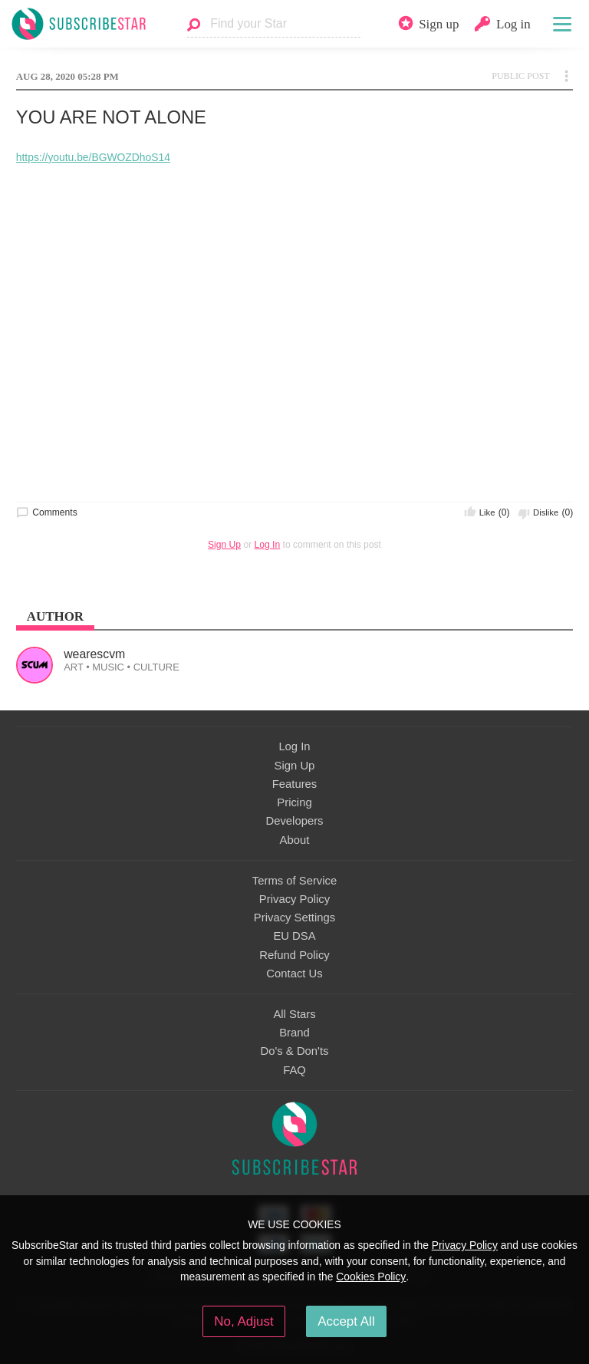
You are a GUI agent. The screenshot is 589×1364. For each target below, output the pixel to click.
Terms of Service (294, 881)
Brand (294, 1032)
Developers (294, 821)
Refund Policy (294, 955)
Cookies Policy (371, 1276)
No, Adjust (243, 1321)
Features (295, 784)
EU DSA (294, 936)
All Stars (294, 1014)
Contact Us (294, 973)
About (295, 840)
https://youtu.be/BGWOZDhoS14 (93, 157)
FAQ (294, 1070)
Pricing (294, 802)
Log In (268, 544)
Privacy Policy (294, 899)
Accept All (346, 1321)
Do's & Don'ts (295, 1051)
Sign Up (224, 544)
